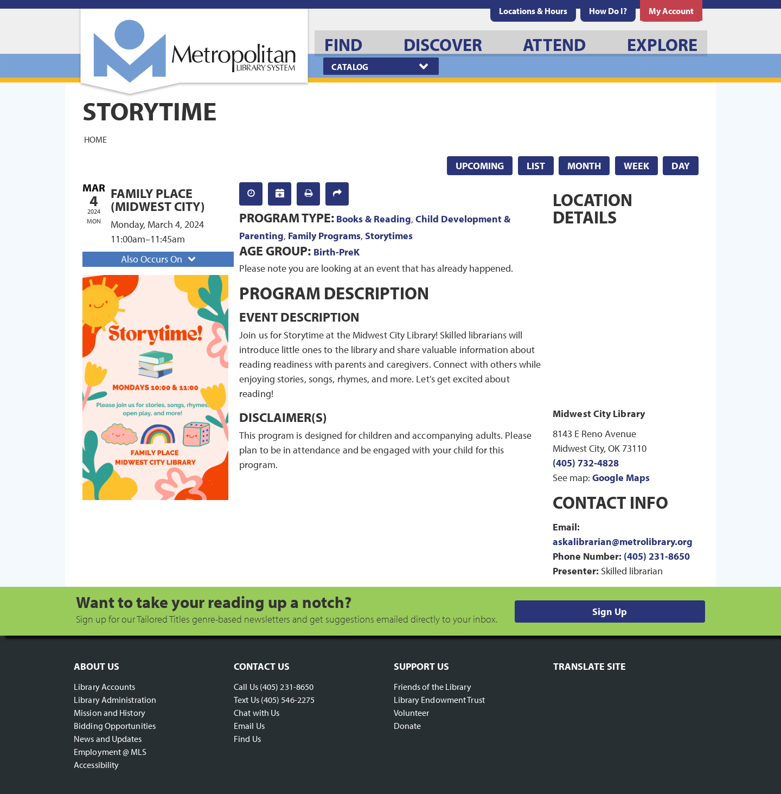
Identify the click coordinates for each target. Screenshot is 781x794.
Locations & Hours (533, 10)
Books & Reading (373, 219)
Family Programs (324, 235)
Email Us (249, 725)
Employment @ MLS (110, 751)
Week (636, 165)
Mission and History (109, 712)
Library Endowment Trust (439, 699)
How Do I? (608, 10)
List (536, 165)
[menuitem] (533, 11)
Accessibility (96, 764)
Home (95, 138)
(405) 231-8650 (657, 556)
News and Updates (108, 738)
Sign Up (609, 611)
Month (584, 165)
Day (680, 165)
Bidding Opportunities (115, 725)
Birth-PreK (336, 252)
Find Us (247, 738)
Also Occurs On (159, 259)
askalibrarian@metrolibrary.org (623, 541)
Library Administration (115, 699)
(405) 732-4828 (586, 463)
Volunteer (412, 712)
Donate (407, 725)
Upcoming (480, 165)
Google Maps (621, 477)
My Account (671, 10)
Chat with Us (256, 712)
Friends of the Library (432, 686)
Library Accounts (105, 686)
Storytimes (389, 235)
